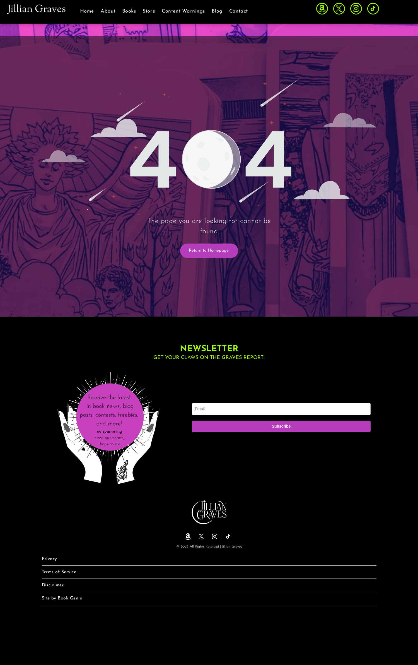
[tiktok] (373, 9)
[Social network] (322, 9)
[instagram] (356, 9)
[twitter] (339, 9)
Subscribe (281, 426)
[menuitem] (87, 11)
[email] (281, 409)
